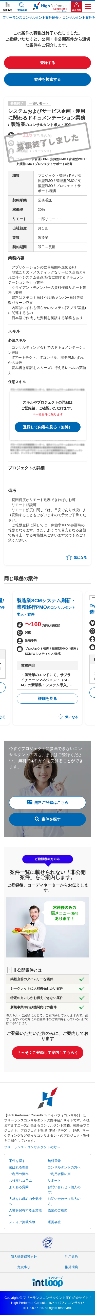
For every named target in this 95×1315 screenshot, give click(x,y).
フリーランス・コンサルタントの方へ (32, 1147)
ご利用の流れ (19, 1174)
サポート (54, 1180)
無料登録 (54, 1161)
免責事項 (23, 1267)
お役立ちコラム (20, 1180)
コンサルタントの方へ (64, 1167)
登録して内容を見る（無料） (47, 427)
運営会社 (54, 1222)
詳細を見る (47, 698)
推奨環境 (71, 1267)
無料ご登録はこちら (47, 802)
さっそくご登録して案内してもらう (47, 1052)
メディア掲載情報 (22, 1222)
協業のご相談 (57, 1210)
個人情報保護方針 (24, 1257)
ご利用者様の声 (59, 1174)
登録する (47, 62)
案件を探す (48, 819)
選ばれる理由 (19, 1167)
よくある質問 (19, 1187)
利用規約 (71, 1257)
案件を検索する (47, 79)
